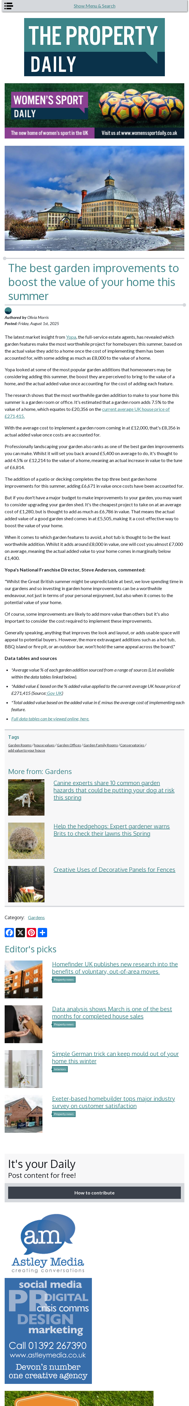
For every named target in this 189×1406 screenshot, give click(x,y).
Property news (64, 979)
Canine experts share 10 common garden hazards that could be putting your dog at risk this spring (114, 790)
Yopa (71, 337)
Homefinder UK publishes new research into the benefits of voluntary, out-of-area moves (115, 967)
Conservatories (132, 745)
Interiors (60, 1069)
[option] (94, 111)
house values (44, 745)
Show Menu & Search (94, 5)
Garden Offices (69, 745)
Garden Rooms (20, 745)
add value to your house (26, 750)
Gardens (36, 917)
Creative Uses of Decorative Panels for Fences (114, 869)
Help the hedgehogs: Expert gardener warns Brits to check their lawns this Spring (112, 829)
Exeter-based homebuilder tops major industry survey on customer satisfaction (113, 1102)
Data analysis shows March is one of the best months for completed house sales (112, 1012)
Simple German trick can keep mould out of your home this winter (115, 1057)
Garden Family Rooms (100, 745)
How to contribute (94, 1192)
